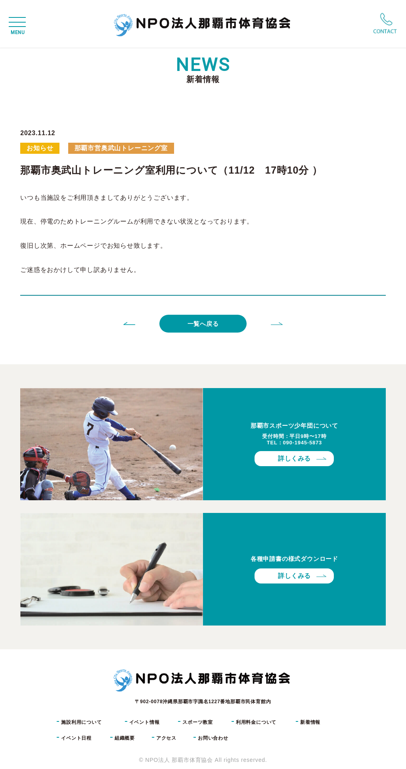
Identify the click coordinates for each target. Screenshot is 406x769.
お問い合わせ (213, 738)
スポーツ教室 (197, 722)
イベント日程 (76, 738)
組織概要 (125, 738)
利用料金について (256, 722)
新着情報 (310, 722)
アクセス (166, 738)
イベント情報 (144, 722)
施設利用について (81, 722)
